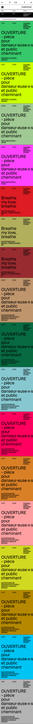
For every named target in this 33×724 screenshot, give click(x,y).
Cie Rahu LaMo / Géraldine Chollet (27, 26)
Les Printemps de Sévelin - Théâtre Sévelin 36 (10, 212)
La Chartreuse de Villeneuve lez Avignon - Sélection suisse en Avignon (10, 317)
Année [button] (14, 10)
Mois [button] (2, 10)
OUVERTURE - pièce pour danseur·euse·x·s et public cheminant (17, 43)
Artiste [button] (25, 10)
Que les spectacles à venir (9, 19)
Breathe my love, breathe (9, 202)
